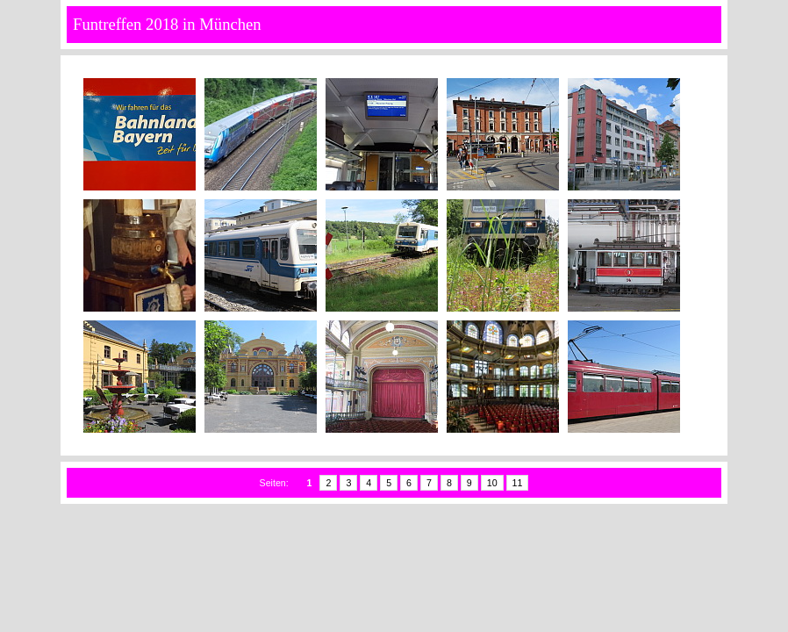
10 (492, 483)
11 (517, 483)
